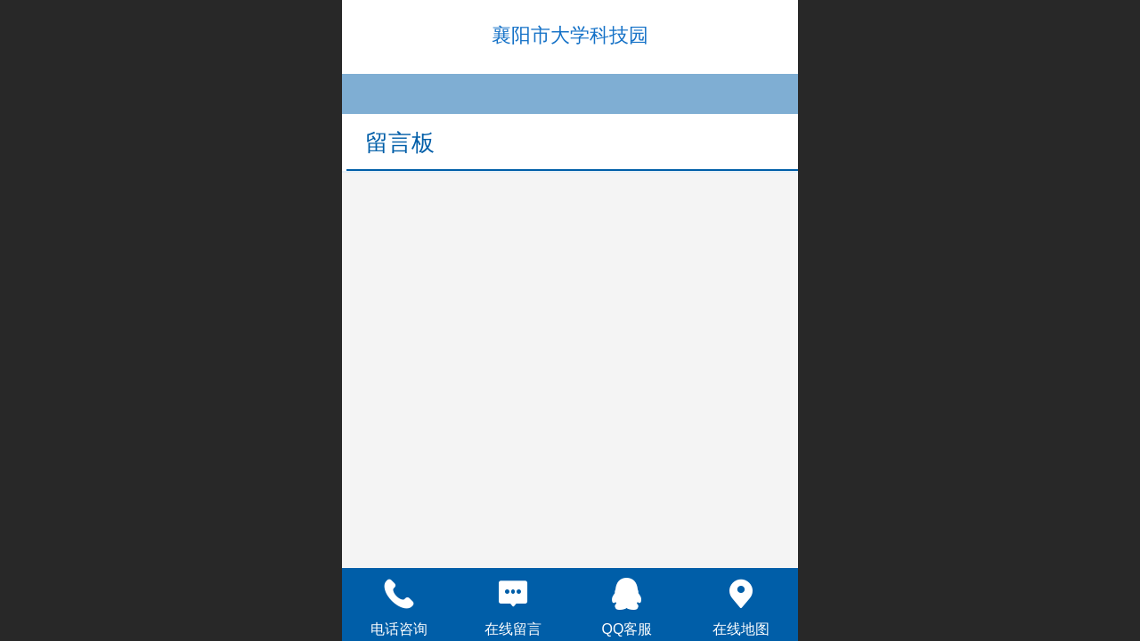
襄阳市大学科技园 (570, 35)
